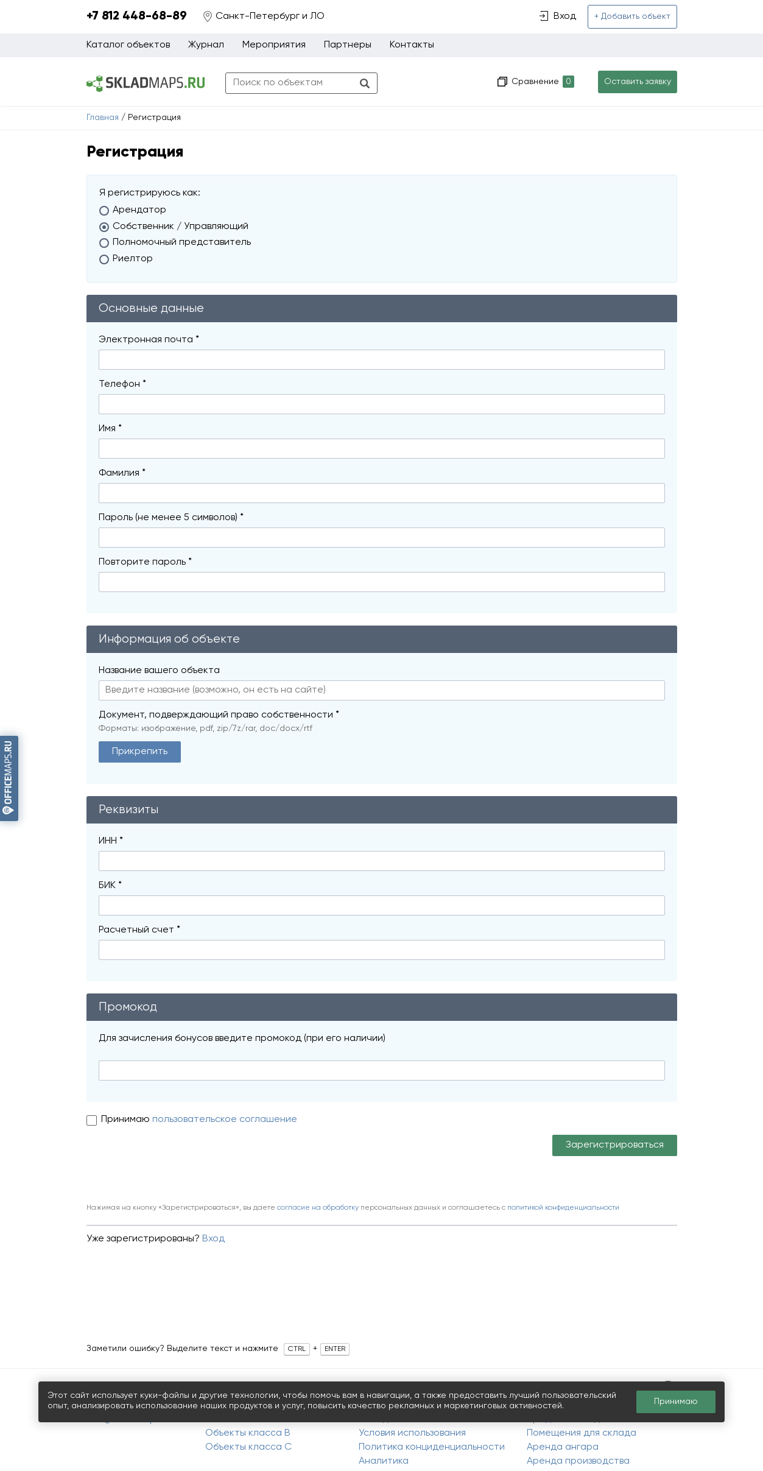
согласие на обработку (318, 1208)
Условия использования (412, 1433)
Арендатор (139, 210)
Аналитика (384, 1461)
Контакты (412, 45)
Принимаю (126, 1119)
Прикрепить (139, 752)
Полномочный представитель (182, 242)
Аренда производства (578, 1461)
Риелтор (133, 259)
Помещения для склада (581, 1433)
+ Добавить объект (632, 16)
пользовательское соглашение (224, 1119)
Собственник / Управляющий (180, 226)
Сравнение (541, 82)
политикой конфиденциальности (563, 1208)
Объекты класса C (248, 1447)
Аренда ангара (563, 1447)
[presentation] (179, 1164)
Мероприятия (274, 45)
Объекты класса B (247, 1433)
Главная (102, 117)
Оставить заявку (637, 81)
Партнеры (347, 45)
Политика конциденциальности (432, 1447)
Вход (213, 1239)
